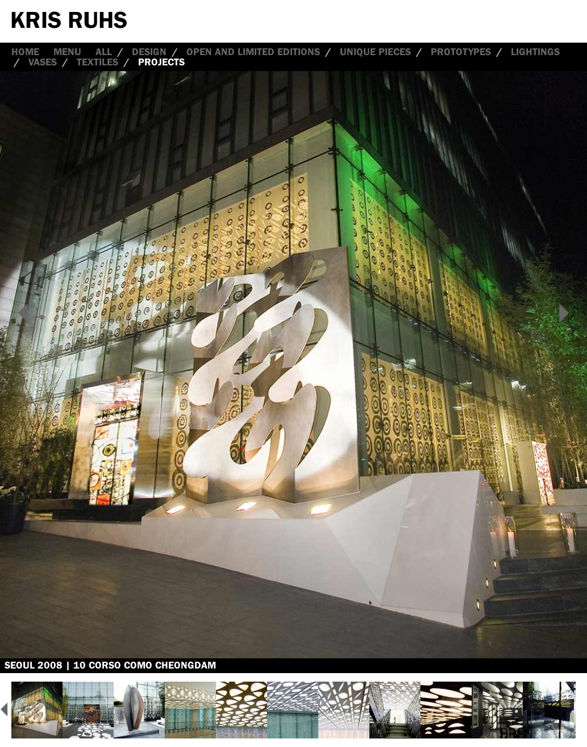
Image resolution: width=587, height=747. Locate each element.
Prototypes (461, 51)
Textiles (97, 62)
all (103, 51)
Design (149, 51)
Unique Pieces (375, 51)
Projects (161, 62)
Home (25, 51)
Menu (67, 51)
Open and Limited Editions (253, 51)
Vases (42, 62)
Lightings (535, 51)
